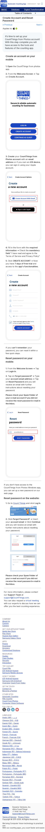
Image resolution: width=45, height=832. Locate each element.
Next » (39, 25)
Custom (5, 623)
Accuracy (6, 648)
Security (5, 660)
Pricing (5, 644)
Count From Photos (10, 701)
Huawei (15, 671)
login (38, 4)
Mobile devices (16, 673)
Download (6, 646)
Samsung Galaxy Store (11, 638)
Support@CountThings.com (23, 814)
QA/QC (4, 9)
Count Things (19, 503)
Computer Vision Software (13, 703)
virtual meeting (32, 600)
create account (31, 4)
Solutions (15, 9)
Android (9, 671)
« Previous (7, 25)
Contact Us (6, 689)
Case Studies (7, 658)
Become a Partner (9, 691)
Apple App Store (9, 631)
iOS (3, 671)
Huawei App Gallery (10, 636)
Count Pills (6, 668)
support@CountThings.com (16, 598)
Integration (6, 663)
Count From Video (18, 683)
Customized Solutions (11, 650)
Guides (5, 656)
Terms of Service (9, 817)
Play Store (6, 634)
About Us (6, 621)
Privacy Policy (23, 817)
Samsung (6, 673)
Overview (6, 683)
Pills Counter (7, 699)
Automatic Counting (10, 697)
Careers (5, 626)
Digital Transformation (34, 9)
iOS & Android (15, 681)
